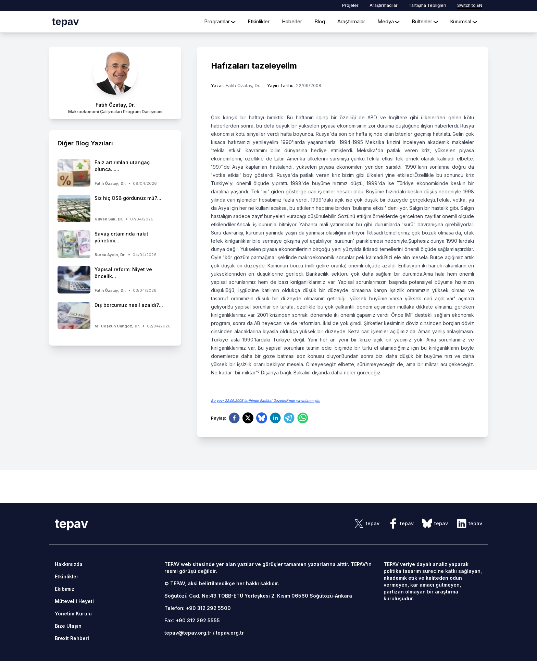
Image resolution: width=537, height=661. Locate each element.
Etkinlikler (259, 21)
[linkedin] (275, 417)
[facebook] (234, 417)
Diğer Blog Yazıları (85, 143)
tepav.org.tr (230, 633)
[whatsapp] (302, 417)
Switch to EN (469, 5)
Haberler (292, 21)
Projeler (350, 5)
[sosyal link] (366, 523)
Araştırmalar (351, 21)
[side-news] (115, 173)
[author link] (115, 83)
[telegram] (289, 417)
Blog (319, 21)
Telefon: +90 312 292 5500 (197, 608)
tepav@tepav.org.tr (187, 633)
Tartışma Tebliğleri (427, 5)
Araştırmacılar (384, 5)
